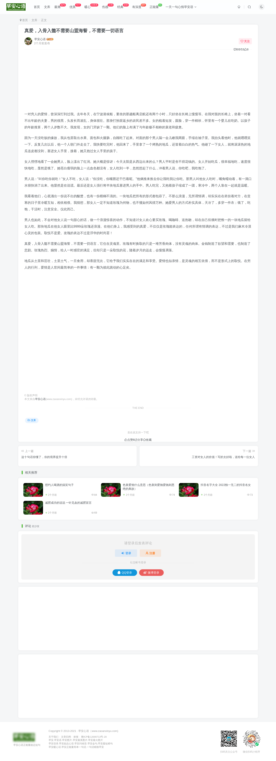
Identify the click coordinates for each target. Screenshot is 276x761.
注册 (150, 553)
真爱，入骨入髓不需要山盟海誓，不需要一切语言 (74, 30)
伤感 (108, 6)
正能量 (156, 6)
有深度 (139, 6)
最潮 (60, 6)
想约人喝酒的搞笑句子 (59, 484)
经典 (123, 6)
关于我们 (53, 736)
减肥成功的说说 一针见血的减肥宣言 (68, 502)
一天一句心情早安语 (181, 7)
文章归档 (66, 736)
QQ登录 (124, 572)
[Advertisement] (138, 82)
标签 (76, 736)
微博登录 (151, 572)
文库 (47, 7)
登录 (126, 553)
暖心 (91, 6)
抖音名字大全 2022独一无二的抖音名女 (226, 484)
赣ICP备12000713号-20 (94, 736)
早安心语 (40, 39)
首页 (37, 7)
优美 (75, 6)
